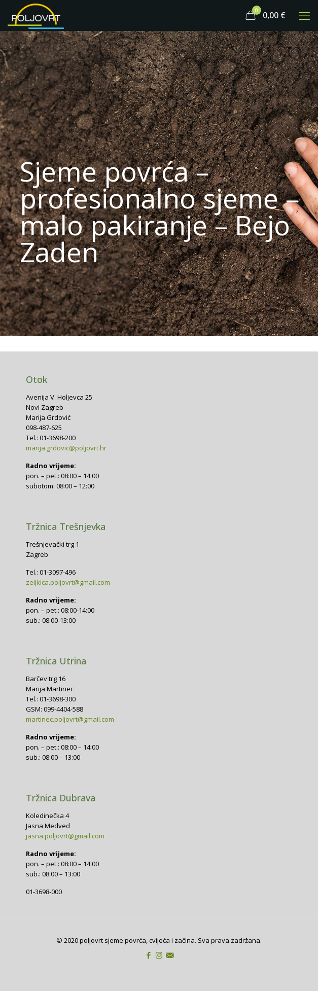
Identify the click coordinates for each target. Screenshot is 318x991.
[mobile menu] (304, 15)
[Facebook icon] (148, 955)
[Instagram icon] (159, 955)
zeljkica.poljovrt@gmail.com (68, 582)
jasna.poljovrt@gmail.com (65, 835)
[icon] (169, 955)
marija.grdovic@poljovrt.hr (66, 447)
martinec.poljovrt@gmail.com (70, 719)
